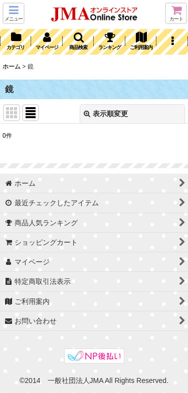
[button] (14, 13)
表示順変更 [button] (106, 114)
